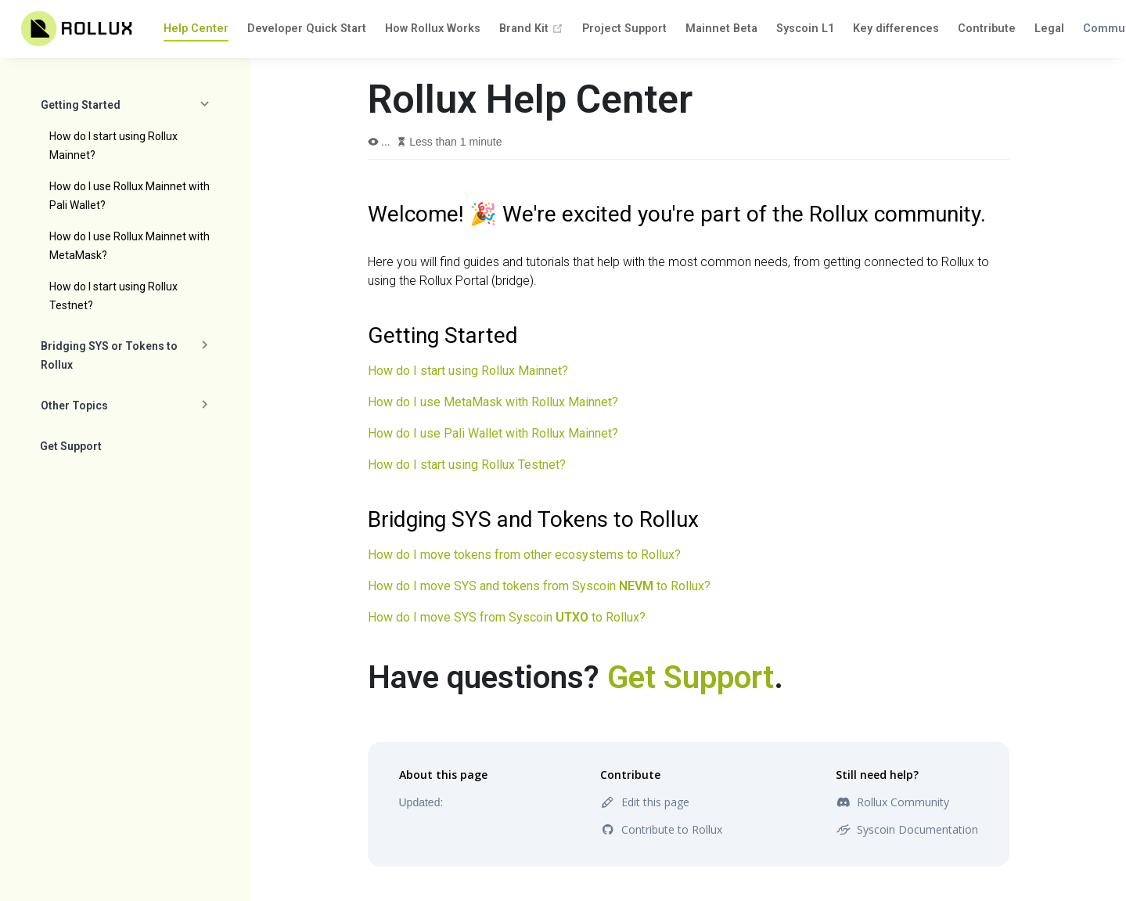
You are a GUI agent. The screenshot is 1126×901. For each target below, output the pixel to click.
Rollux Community (892, 802)
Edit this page (644, 802)
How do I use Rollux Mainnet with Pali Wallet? (129, 195)
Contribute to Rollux (661, 829)
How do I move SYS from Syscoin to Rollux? (507, 617)
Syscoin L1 (805, 28)
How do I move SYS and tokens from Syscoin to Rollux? (539, 585)
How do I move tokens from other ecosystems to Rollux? (524, 554)
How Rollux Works (432, 28)
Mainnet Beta (721, 28)
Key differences (896, 28)
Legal (1049, 28)
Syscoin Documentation (907, 829)
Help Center (196, 28)
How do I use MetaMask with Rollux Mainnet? (493, 402)
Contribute (987, 28)
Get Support (71, 446)
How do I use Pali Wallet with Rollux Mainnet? (493, 433)
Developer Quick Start (306, 28)
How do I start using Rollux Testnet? (113, 296)
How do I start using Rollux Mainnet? (113, 145)
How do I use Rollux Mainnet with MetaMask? (129, 245)
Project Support (624, 28)
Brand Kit (531, 29)
